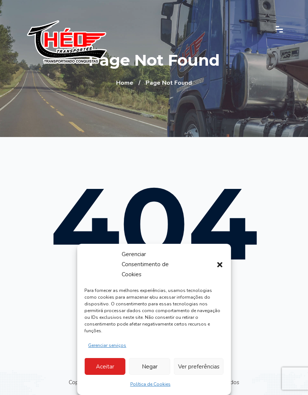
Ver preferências (199, 366)
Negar (150, 366)
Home (124, 83)
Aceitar (105, 366)
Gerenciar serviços (107, 345)
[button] (220, 264)
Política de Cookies (150, 384)
